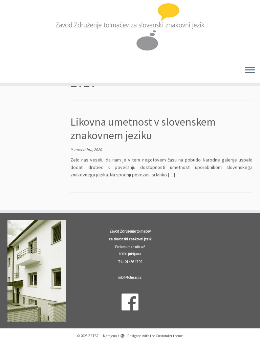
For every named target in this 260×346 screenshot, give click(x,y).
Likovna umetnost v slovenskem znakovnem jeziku (143, 128)
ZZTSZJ (94, 335)
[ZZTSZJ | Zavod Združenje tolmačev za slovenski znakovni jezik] (130, 30)
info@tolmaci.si (130, 277)
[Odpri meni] (250, 70)
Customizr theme (169, 335)
